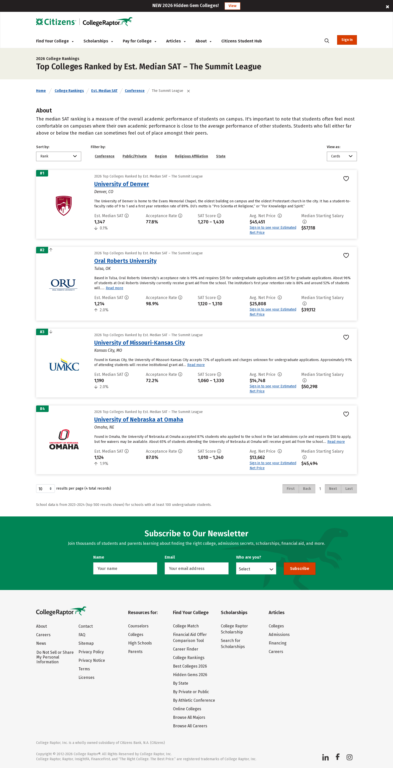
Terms (84, 669)
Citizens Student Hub (241, 41)
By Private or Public (191, 691)
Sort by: (42, 147)
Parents (135, 651)
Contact (85, 626)
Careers (43, 634)
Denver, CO (103, 191)
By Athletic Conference (194, 700)
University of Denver (121, 184)
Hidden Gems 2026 (190, 674)
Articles (175, 41)
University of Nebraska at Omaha (138, 419)
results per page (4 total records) (73, 488)
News (41, 643)
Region (161, 156)
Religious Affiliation (191, 156)
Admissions (279, 634)
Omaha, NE (104, 427)
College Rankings (69, 91)
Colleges (135, 634)
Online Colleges (187, 708)
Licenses (86, 677)
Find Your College (54, 41)
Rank (44, 156)
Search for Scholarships (233, 643)
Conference (135, 91)
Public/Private (135, 156)
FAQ (81, 634)
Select (244, 569)
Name (98, 557)
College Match (186, 626)
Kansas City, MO (108, 350)
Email (170, 557)
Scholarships (98, 41)
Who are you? (248, 557)
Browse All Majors (189, 717)
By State (180, 683)
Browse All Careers (190, 726)
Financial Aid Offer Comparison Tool (190, 637)
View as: (333, 147)
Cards (335, 156)
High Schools (140, 643)
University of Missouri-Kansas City (139, 342)
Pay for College (139, 41)
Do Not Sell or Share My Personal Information (55, 657)
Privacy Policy (91, 651)
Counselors (138, 626)
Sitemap (86, 643)
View (232, 6)
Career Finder (185, 649)
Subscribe (299, 568)
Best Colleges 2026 (190, 666)
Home (41, 91)
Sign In (347, 40)
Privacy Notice (91, 660)
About (203, 41)
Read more (114, 288)
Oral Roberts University (125, 260)
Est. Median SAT (104, 91)
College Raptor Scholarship (234, 629)
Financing (277, 643)
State (221, 156)
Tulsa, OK (102, 268)
